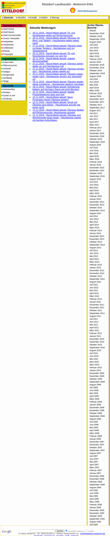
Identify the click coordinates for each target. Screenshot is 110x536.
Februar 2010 (96, 367)
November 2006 (97, 479)
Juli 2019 (94, 45)
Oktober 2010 (96, 345)
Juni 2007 (94, 459)
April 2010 (94, 362)
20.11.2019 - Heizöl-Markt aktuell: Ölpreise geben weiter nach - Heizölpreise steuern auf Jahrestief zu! (58, 76)
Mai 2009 (94, 393)
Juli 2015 (94, 182)
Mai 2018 (94, 85)
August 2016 (95, 145)
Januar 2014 (95, 233)
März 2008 (94, 433)
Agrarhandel (9, 59)
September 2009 (97, 382)
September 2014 (97, 210)
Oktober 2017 (96, 105)
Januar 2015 (95, 199)
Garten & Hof (9, 95)
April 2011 (94, 327)
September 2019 (97, 39)
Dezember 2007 (97, 442)
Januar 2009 (95, 404)
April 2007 (94, 464)
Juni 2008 (94, 424)
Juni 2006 (94, 493)
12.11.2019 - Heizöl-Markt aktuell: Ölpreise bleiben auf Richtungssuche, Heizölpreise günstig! (58, 111)
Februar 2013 (96, 265)
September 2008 (97, 416)
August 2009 (95, 385)
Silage (6, 81)
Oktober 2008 (96, 413)
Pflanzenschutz (10, 65)
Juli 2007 (94, 456)
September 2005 (97, 519)
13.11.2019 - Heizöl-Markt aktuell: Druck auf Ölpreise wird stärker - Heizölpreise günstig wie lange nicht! (56, 105)
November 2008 (97, 410)
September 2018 (97, 73)
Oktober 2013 (96, 242)
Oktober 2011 (96, 310)
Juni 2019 (94, 48)
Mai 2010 (94, 359)
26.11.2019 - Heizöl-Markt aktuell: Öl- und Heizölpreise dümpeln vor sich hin (54, 54)
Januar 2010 (95, 370)
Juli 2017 (94, 113)
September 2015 (97, 176)
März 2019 (94, 56)
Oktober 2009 (96, 379)
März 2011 (94, 330)
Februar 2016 (96, 162)
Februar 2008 (96, 436)
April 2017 (94, 122)
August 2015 (95, 179)
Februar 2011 (96, 333)
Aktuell (93, 30)
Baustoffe (8, 86)
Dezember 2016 (97, 133)
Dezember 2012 (97, 270)
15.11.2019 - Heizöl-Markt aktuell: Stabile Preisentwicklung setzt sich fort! (53, 93)
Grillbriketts (8, 48)
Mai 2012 (94, 290)
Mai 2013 (94, 256)
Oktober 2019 (96, 36)
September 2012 (97, 279)
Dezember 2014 (97, 202)
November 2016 (97, 136)
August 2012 (95, 282)
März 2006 (94, 502)
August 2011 (95, 316)
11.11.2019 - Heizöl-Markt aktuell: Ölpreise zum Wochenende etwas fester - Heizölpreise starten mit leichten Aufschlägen (57, 118)
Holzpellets (8, 41)
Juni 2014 (94, 219)
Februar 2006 (96, 504)
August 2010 (95, 350)
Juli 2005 (94, 524)
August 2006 (95, 487)
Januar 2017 (95, 130)
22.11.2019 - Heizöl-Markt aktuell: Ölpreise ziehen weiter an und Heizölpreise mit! (58, 65)
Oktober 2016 (96, 139)
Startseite (8, 17)
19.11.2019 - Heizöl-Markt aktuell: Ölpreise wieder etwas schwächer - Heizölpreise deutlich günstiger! (58, 83)
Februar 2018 (96, 93)
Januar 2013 (95, 267)
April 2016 (94, 156)
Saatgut (6, 72)
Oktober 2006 (96, 482)
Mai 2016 (94, 153)
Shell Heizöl (8, 29)
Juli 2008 (94, 422)
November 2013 (97, 239)
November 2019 (97, 33)
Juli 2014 (94, 216)
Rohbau (6, 92)
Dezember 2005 (97, 510)
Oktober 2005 (96, 516)
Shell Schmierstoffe (12, 35)
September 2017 (97, 108)
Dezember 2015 (97, 167)
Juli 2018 (94, 79)
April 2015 (94, 190)
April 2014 (94, 225)
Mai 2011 (94, 325)
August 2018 (95, 76)
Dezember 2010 (97, 339)
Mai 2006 (94, 496)
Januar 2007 (95, 473)
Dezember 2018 (97, 65)
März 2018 (94, 90)
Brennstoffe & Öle (12, 25)
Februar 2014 (96, 230)
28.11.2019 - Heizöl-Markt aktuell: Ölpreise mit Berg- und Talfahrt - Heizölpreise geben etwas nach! (56, 40)
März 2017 (94, 125)
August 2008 (95, 419)
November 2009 (97, 376)
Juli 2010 (94, 353)
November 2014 (97, 205)
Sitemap (55, 17)
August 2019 (95, 42)
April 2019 (94, 53)
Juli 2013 (94, 250)
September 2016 (97, 142)
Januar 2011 (95, 336)
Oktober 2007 (96, 447)
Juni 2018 (94, 82)
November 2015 (97, 170)
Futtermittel (8, 62)
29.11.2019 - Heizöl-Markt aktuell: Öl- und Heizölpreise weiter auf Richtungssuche (54, 34)
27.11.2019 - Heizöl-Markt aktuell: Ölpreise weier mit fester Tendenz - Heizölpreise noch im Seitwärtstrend (57, 48)
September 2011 (97, 313)
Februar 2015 (96, 196)
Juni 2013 (94, 253)
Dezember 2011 (97, 305)
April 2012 (94, 293)
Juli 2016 (94, 147)
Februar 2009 (96, 402)
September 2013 (97, 245)
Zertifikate (7, 78)
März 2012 (94, 296)
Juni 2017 (94, 116)
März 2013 (94, 262)
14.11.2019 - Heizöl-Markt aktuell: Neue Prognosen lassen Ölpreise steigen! (53, 98)
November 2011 (97, 307)
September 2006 (97, 484)
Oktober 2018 (96, 70)
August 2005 (95, 522)
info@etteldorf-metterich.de (92, 533)
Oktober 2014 (96, 207)
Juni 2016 (94, 150)
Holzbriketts (8, 45)
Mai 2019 (94, 50)
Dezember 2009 (97, 373)
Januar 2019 (95, 62)
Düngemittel (8, 75)
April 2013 (94, 259)
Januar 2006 (95, 507)
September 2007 (97, 450)
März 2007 (94, 467)
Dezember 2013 (97, 236)
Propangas (8, 54)
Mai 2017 (94, 119)
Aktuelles (21, 17)
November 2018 (97, 68)
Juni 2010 (94, 356)
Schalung (7, 99)
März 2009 (94, 399)
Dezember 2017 (97, 99)
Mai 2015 (94, 187)
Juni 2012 (94, 287)
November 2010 (97, 342)
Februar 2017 (96, 128)
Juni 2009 (94, 390)
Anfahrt (44, 17)
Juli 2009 (94, 387)
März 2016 (94, 159)
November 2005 (97, 513)
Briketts (6, 51)
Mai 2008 (94, 427)
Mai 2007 (94, 462)
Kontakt (33, 17)
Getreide (7, 68)
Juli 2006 (94, 490)
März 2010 (94, 365)
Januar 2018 (95, 96)
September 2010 (97, 347)
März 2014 (94, 227)
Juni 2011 (94, 322)
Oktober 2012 (96, 276)
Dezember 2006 (97, 476)
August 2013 (95, 247)
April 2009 (94, 396)
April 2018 (94, 88)
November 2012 (97, 273)
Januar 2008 (95, 439)
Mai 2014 (94, 222)
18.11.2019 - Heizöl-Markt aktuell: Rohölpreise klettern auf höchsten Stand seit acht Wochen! (56, 88)
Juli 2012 (94, 285)
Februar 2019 (96, 59)
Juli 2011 (94, 319)
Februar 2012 (96, 299)
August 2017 (95, 110)
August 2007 (95, 453)
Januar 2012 (95, 302)
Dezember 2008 (97, 407)
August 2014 (95, 213)
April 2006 (94, 499)
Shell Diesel (8, 32)
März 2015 (94, 193)
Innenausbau (9, 89)
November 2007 (97, 444)
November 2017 (97, 102)
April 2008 (94, 430)
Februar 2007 (96, 470)
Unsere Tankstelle (11, 38)
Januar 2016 (95, 165)
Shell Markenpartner (87, 11)
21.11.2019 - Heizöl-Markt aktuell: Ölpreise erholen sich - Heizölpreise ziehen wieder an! (58, 70)
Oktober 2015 (96, 173)
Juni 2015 (94, 185)
